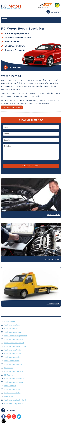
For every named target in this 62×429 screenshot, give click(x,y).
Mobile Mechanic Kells (11, 357)
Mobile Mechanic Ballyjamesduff (15, 336)
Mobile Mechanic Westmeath (14, 378)
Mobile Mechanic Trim (11, 361)
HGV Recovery (9, 375)
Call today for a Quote (12, 107)
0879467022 (56, 12)
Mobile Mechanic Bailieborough (15, 346)
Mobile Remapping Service (13, 403)
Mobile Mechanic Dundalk (13, 364)
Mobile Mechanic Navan (12, 353)
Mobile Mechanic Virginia (12, 332)
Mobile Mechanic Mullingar (13, 382)
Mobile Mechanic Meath (12, 350)
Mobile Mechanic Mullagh (13, 328)
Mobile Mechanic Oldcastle (13, 371)
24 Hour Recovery (53, 304)
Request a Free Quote (15, 50)
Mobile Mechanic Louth (12, 389)
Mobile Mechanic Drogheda (13, 339)
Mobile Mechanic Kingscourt (14, 343)
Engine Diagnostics (52, 259)
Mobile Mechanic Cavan (12, 325)
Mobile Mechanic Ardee (12, 393)
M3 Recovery (8, 396)
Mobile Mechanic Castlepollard (15, 400)
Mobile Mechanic (53, 215)
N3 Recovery (8, 368)
